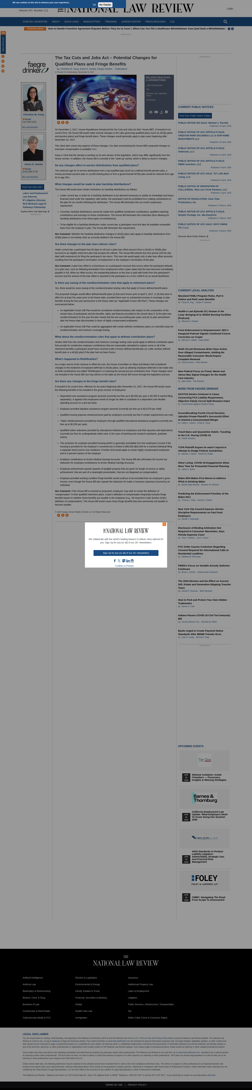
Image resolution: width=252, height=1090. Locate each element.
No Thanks (105, 4)
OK (94, 4)
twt (119, 560)
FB (115, 561)
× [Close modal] (164, 524)
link (128, 561)
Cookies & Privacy (124, 565)
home (132, 561)
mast (124, 561)
